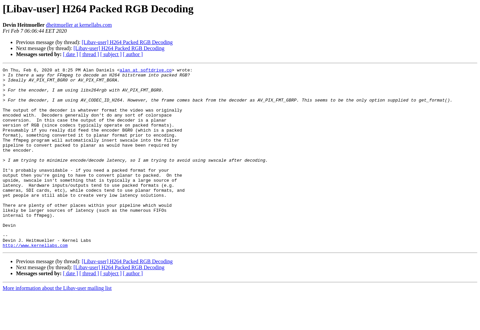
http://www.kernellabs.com (35, 281)
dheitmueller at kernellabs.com (79, 25)
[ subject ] (111, 54)
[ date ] (70, 54)
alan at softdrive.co (146, 71)
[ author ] (133, 54)
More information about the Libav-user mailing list (57, 324)
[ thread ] (89, 54)
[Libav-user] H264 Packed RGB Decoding (127, 42)
